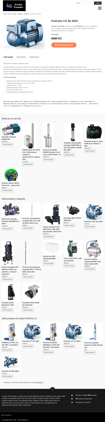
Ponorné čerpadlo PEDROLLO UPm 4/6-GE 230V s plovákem (51, 345)
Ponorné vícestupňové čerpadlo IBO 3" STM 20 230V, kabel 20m (31, 269)
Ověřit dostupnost (64, 45)
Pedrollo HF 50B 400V (10, 371)
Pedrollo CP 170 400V (72, 341)
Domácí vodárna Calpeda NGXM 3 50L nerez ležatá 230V (92, 261)
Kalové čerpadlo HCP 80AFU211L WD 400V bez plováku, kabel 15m (52, 229)
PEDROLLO (31, 318)
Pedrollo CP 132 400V (30, 341)
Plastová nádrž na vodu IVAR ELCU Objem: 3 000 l (93, 143)
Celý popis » (55, 34)
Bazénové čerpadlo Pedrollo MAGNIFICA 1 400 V (11, 221)
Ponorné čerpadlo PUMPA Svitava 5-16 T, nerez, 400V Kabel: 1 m (52, 152)
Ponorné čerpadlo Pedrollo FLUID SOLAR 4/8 (93, 345)
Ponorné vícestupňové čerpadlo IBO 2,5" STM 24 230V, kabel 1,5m (31, 220)
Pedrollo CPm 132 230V (93, 221)
